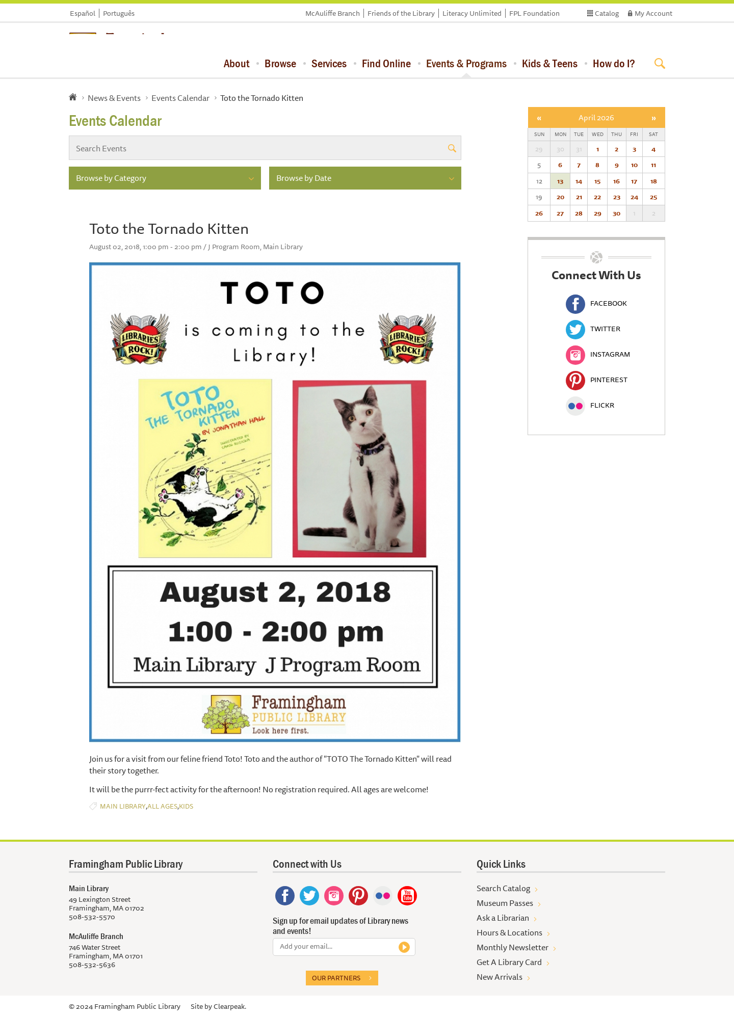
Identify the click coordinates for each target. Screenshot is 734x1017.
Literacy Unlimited (472, 13)
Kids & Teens (550, 63)
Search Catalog (503, 888)
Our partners (336, 978)
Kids (186, 806)
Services (329, 63)
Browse (280, 63)
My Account (653, 13)
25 (653, 197)
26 (539, 213)
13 (560, 181)
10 (634, 164)
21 (579, 197)
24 (634, 197)
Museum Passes (505, 902)
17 (634, 181)
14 (578, 181)
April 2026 (596, 117)
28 (579, 213)
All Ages (162, 806)
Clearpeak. (230, 1006)
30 (616, 213)
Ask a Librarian (503, 917)
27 (560, 213)
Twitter (593, 328)
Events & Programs (466, 63)
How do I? (614, 63)
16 (616, 181)
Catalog (607, 13)
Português (119, 13)
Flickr (590, 405)
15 (597, 181)
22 (597, 197)
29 (597, 213)
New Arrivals (499, 976)
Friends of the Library (401, 13)
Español (82, 13)
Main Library (123, 806)
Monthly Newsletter (512, 947)
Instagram (598, 354)
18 (653, 181)
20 (560, 197)
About (236, 63)
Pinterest (596, 379)
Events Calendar (180, 98)
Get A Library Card (509, 962)
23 (616, 197)
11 (653, 164)
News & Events (114, 98)
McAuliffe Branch (332, 13)
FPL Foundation (534, 13)
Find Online (386, 63)
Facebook (596, 303)
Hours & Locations (509, 932)
